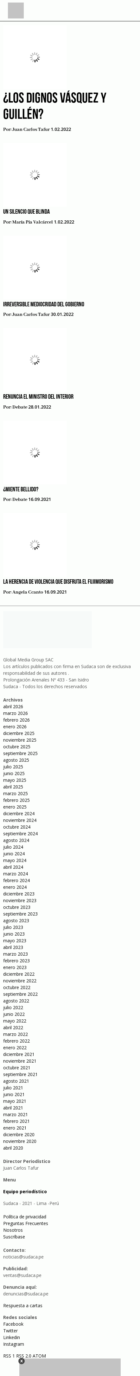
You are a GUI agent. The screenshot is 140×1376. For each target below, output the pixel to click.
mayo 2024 (14, 860)
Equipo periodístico (25, 1191)
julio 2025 (13, 767)
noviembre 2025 (19, 740)
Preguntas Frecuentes (25, 1223)
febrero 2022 (16, 1041)
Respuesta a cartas (22, 1305)
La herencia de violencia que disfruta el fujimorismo (58, 582)
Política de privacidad (24, 1217)
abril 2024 (13, 867)
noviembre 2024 (19, 820)
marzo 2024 (15, 874)
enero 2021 (15, 1128)
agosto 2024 (16, 840)
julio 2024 (13, 847)
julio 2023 (13, 927)
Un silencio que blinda (26, 212)
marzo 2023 (15, 954)
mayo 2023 (14, 941)
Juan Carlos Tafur (31, 129)
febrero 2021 (16, 1121)
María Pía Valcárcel (32, 222)
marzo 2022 (15, 1034)
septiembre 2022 (20, 994)
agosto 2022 (16, 1001)
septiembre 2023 (20, 914)
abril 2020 (13, 1148)
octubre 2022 (16, 987)
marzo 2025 (15, 793)
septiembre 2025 (20, 753)
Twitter (10, 1331)
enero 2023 (15, 967)
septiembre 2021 (20, 1074)
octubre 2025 (16, 747)
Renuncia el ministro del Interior (38, 397)
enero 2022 (15, 1047)
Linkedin (11, 1337)
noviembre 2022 (19, 981)
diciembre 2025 (19, 733)
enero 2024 (15, 887)
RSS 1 (9, 1356)
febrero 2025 (16, 800)
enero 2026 (15, 727)
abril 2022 (13, 1027)
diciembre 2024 (19, 813)
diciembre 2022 (19, 974)
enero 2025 (15, 807)
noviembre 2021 (19, 1061)
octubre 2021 (16, 1068)
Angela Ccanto (27, 592)
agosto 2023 (16, 920)
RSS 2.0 (23, 1356)
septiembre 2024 (20, 834)
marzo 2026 (15, 713)
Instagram (13, 1344)
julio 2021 (13, 1088)
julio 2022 (13, 1007)
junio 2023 (14, 934)
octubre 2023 (16, 907)
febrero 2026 (16, 720)
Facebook (13, 1324)
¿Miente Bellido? (20, 490)
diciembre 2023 (19, 894)
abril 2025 (13, 787)
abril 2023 (13, 947)
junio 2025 (14, 773)
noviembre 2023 (19, 900)
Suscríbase (14, 1237)
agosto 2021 (16, 1081)
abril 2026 (13, 706)
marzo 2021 (15, 1114)
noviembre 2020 (19, 1141)
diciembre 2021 (19, 1054)
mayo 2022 (14, 1021)
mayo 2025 (14, 780)
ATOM (39, 1356)
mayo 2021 (14, 1101)
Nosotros (13, 1230)
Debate (19, 407)
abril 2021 (13, 1108)
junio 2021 (14, 1094)
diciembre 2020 (19, 1134)
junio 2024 (14, 854)
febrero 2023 (16, 961)
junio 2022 (14, 1014)
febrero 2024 (16, 880)
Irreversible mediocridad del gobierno (43, 305)
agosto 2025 (16, 760)
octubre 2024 (16, 827)
